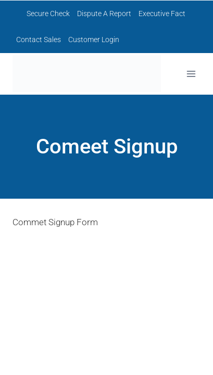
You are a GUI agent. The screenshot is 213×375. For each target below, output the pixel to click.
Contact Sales (38, 39)
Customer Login (93, 39)
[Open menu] (191, 74)
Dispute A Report (104, 13)
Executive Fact (162, 13)
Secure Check (48, 13)
